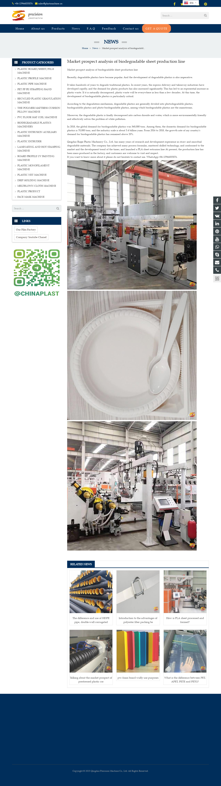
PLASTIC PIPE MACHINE (32, 83)
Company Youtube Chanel (31, 237)
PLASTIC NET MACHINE (32, 174)
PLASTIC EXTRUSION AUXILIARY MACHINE (37, 134)
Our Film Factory (26, 229)
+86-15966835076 (24, 3)
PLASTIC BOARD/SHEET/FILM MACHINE (35, 71)
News (110, 42)
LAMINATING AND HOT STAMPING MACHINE (38, 148)
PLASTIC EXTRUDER (29, 141)
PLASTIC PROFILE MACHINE (34, 78)
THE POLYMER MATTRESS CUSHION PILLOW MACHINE (38, 110)
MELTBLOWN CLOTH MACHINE (36, 185)
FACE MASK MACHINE (31, 196)
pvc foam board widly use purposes (138, 677)
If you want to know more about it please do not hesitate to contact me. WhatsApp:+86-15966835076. (122, 156)
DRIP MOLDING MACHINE (33, 180)
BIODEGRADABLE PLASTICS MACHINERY (34, 124)
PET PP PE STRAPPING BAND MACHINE (34, 91)
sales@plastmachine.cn (50, 3)
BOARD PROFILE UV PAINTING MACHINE (35, 158)
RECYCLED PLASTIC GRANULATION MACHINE (39, 100)
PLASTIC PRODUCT (28, 191)
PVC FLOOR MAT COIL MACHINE (37, 117)
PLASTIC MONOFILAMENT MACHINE (33, 167)
